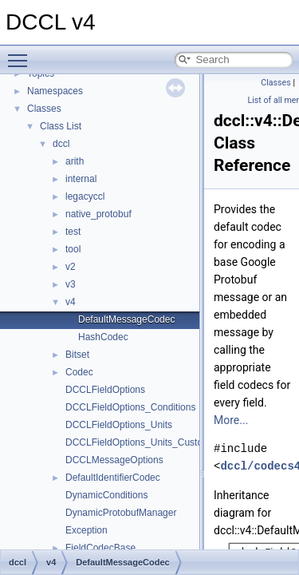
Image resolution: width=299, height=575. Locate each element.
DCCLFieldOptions (105, 389)
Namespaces (55, 91)
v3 (70, 284)
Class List (60, 126)
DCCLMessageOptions (114, 460)
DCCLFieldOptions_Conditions (130, 407)
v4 (70, 301)
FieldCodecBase (100, 547)
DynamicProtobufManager (120, 512)
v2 (70, 266)
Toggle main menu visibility (21, 53)
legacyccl (84, 196)
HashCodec (103, 337)
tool (73, 249)
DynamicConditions (106, 495)
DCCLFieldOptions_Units (118, 424)
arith (74, 161)
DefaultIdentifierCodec (112, 477)
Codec (79, 372)
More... (231, 420)
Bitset (77, 354)
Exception (86, 530)
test (73, 231)
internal (80, 178)
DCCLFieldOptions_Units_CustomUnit (146, 442)
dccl (61, 143)
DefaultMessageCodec (126, 319)
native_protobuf (98, 214)
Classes (44, 108)
